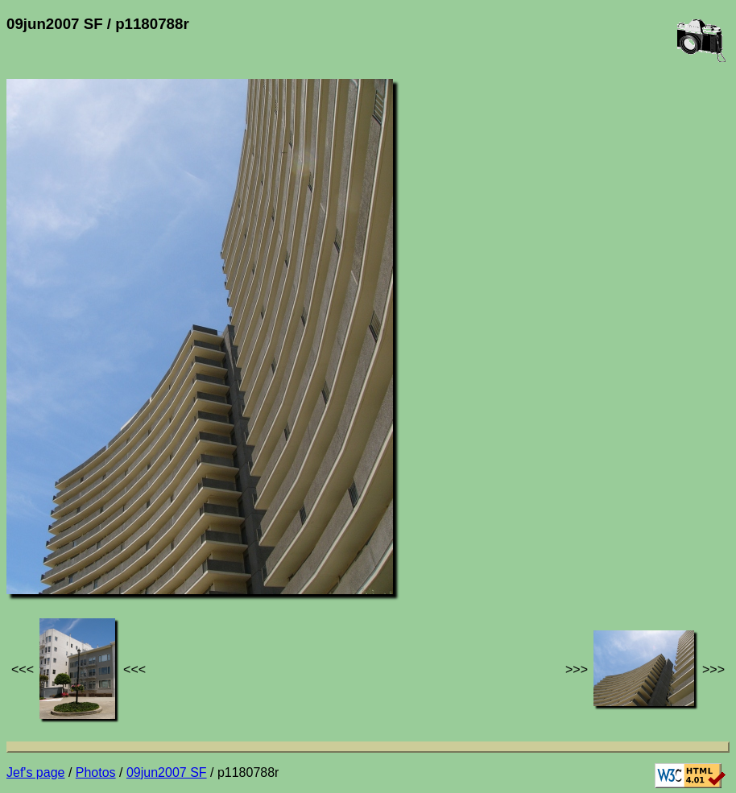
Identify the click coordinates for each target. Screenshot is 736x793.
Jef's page (35, 772)
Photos (96, 772)
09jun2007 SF (166, 772)
